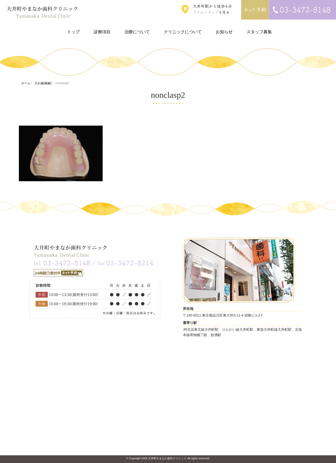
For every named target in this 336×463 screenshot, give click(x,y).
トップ (73, 32)
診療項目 (102, 32)
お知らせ (224, 32)
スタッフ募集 (259, 32)
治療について (137, 32)
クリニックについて (183, 32)
